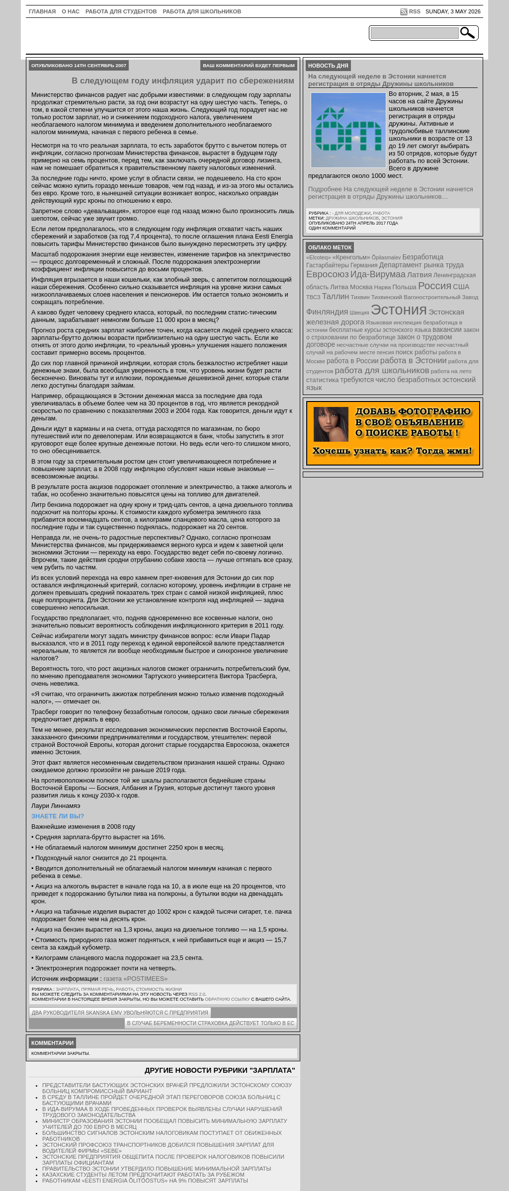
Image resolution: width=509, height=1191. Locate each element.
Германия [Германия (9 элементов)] (364, 265)
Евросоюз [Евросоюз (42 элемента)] (327, 274)
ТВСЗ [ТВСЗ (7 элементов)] (313, 297)
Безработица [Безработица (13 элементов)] (422, 257)
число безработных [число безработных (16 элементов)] (407, 380)
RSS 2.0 (196, 994)
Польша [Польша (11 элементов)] (405, 287)
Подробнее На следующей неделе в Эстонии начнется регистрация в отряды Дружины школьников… (390, 192)
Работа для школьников (202, 11)
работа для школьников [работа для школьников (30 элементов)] (382, 370)
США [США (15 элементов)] (461, 287)
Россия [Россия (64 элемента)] (434, 285)
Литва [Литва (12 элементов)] (339, 287)
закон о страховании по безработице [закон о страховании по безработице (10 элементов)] (392, 333)
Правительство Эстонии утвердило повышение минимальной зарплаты (156, 1169)
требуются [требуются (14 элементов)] (357, 380)
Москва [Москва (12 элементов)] (361, 287)
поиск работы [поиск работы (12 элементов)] (416, 352)
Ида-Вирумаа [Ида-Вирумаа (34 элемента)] (378, 274)
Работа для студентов (121, 11)
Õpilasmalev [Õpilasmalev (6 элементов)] (386, 257)
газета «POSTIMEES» (135, 978)
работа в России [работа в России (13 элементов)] (353, 361)
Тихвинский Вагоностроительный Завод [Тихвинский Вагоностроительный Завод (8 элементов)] (425, 297)
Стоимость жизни (159, 989)
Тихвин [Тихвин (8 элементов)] (360, 297)
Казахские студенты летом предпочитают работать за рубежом (143, 1175)
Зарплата (67, 989)
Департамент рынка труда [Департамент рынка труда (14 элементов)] (421, 265)
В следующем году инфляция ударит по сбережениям (183, 80)
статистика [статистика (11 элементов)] (322, 380)
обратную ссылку (227, 999)
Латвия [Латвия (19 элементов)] (419, 274)
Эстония (392, 218)
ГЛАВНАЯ (42, 11)
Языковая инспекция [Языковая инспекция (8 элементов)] (394, 322)
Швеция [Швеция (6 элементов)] (359, 313)
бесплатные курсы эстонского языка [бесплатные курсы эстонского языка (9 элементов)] (380, 329)
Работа (124, 989)
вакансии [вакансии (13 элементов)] (447, 329)
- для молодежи (351, 213)
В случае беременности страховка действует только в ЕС (210, 1023)
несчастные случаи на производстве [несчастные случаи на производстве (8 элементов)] (386, 344)
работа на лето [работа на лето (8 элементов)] (451, 371)
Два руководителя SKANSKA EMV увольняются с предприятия (120, 1013)
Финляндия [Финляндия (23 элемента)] (327, 311)
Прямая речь (97, 989)
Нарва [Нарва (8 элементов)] (382, 287)
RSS (415, 11)
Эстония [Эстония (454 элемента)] (399, 309)
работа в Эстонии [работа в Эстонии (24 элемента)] (413, 360)
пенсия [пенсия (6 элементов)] (385, 352)
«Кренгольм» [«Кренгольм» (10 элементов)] (351, 257)
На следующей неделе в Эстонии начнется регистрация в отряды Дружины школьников (381, 80)
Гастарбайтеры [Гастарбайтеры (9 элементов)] (327, 265)
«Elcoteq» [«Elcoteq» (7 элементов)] (318, 257)
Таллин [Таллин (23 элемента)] (335, 296)
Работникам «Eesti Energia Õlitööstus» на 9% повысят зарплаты (145, 1181)
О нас (71, 11)
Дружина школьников (352, 218)
